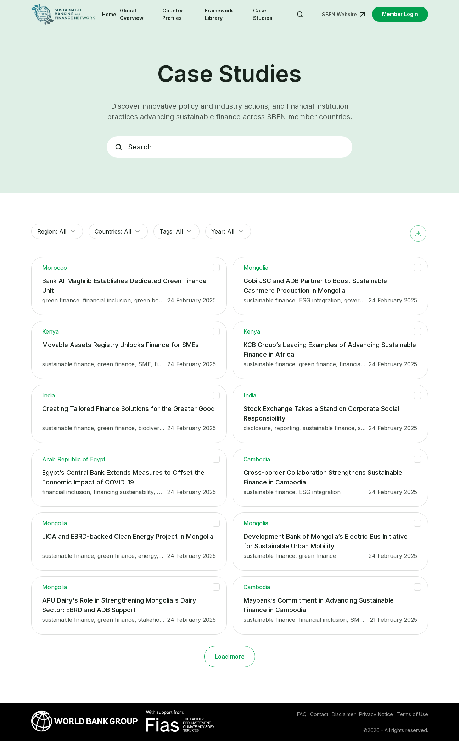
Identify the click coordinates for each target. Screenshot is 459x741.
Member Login (400, 14)
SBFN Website (339, 14)
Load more (230, 656)
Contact (319, 714)
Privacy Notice (376, 714)
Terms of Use (412, 714)
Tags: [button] (176, 231)
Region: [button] (57, 231)
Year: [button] (228, 231)
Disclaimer (344, 714)
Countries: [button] (118, 231)
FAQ (302, 714)
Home (109, 14)
